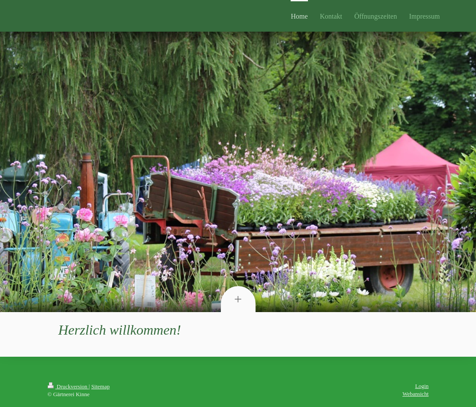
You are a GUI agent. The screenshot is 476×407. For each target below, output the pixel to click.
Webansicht (415, 394)
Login (421, 386)
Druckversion (68, 386)
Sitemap (100, 386)
